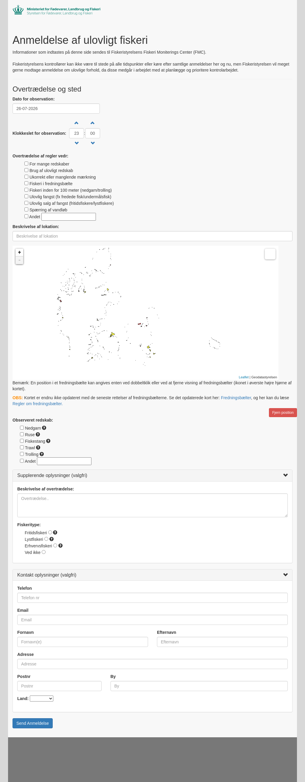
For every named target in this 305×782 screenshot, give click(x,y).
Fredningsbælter (236, 397)
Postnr (23, 676)
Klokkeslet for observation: (39, 133)
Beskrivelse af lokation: (36, 226)
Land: (23, 698)
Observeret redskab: (33, 420)
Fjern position (283, 413)
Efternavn (166, 632)
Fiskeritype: (29, 524)
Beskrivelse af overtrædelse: (45, 489)
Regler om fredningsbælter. (38, 403)
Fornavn (25, 632)
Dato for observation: (34, 99)
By (113, 676)
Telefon (24, 588)
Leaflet (244, 377)
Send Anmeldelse (32, 723)
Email (22, 610)
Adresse (25, 654)
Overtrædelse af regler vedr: (41, 156)
